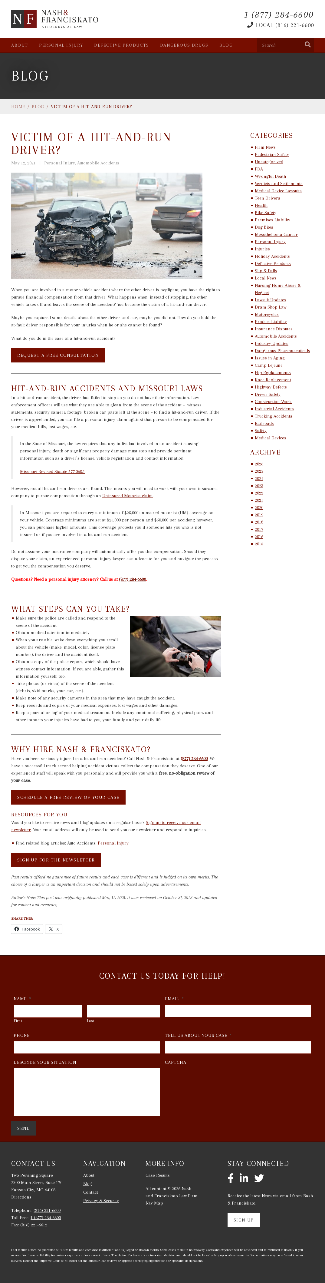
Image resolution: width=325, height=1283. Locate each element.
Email (174, 998)
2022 (259, 493)
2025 (259, 471)
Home (18, 106)
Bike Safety (265, 212)
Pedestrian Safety (272, 154)
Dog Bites (264, 227)
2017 (259, 529)
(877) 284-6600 (132, 579)
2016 (259, 536)
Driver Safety (268, 394)
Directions (21, 1197)
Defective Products (121, 45)
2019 (259, 514)
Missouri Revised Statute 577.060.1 (52, 471)
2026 (259, 464)
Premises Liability (272, 220)
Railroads (264, 423)
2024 (259, 478)
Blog (226, 45)
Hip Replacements (273, 372)
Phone (22, 1035)
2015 (259, 544)
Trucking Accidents (273, 416)
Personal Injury (61, 45)
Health (261, 205)
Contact (90, 1192)
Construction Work (273, 401)
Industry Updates (271, 343)
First (18, 1021)
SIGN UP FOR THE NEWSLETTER (56, 860)
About (19, 45)
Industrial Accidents (274, 409)
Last (91, 1021)
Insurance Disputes (274, 329)
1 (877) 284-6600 (46, 1217)
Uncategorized (269, 161)
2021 (259, 500)
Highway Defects (271, 387)
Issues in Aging (270, 358)
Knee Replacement (273, 379)
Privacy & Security (101, 1200)
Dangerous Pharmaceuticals (282, 350)
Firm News (265, 147)
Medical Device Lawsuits (278, 190)
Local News (266, 278)
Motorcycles (267, 314)
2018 (259, 522)
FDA (259, 169)
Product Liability (271, 321)
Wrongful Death (270, 176)
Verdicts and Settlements (279, 183)
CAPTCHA (175, 1062)
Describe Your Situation (45, 1062)
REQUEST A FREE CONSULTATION (58, 355)
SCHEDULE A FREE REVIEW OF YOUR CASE (68, 797)
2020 (259, 507)
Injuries (262, 249)
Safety (261, 430)
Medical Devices (270, 438)
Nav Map (154, 1203)
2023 (259, 485)
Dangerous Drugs (184, 45)
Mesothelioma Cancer (276, 234)
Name (22, 998)
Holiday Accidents (272, 256)
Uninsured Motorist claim (127, 495)
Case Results (158, 1175)
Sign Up (244, 1220)
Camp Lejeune (269, 365)
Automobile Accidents (98, 163)
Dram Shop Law (270, 307)
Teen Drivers (267, 198)
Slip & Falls (266, 270)
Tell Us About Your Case (198, 1035)
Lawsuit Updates (270, 300)
